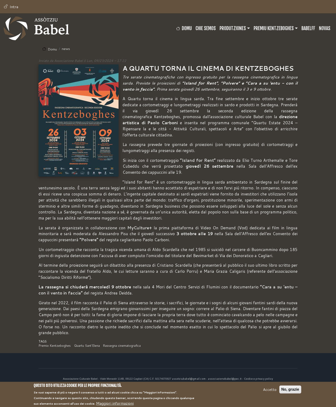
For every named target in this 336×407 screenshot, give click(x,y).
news (66, 48)
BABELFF (308, 28)
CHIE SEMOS (206, 28)
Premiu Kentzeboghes (274, 28)
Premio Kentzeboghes (54, 345)
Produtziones (233, 28)
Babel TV (36, 28)
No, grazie (290, 391)
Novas (324, 28)
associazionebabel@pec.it (225, 379)
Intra (14, 6)
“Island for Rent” (198, 160)
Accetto (269, 391)
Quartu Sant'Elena (87, 345)
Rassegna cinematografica (122, 345)
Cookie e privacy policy (258, 379)
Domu (187, 28)
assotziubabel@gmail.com (189, 379)
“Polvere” (89, 240)
